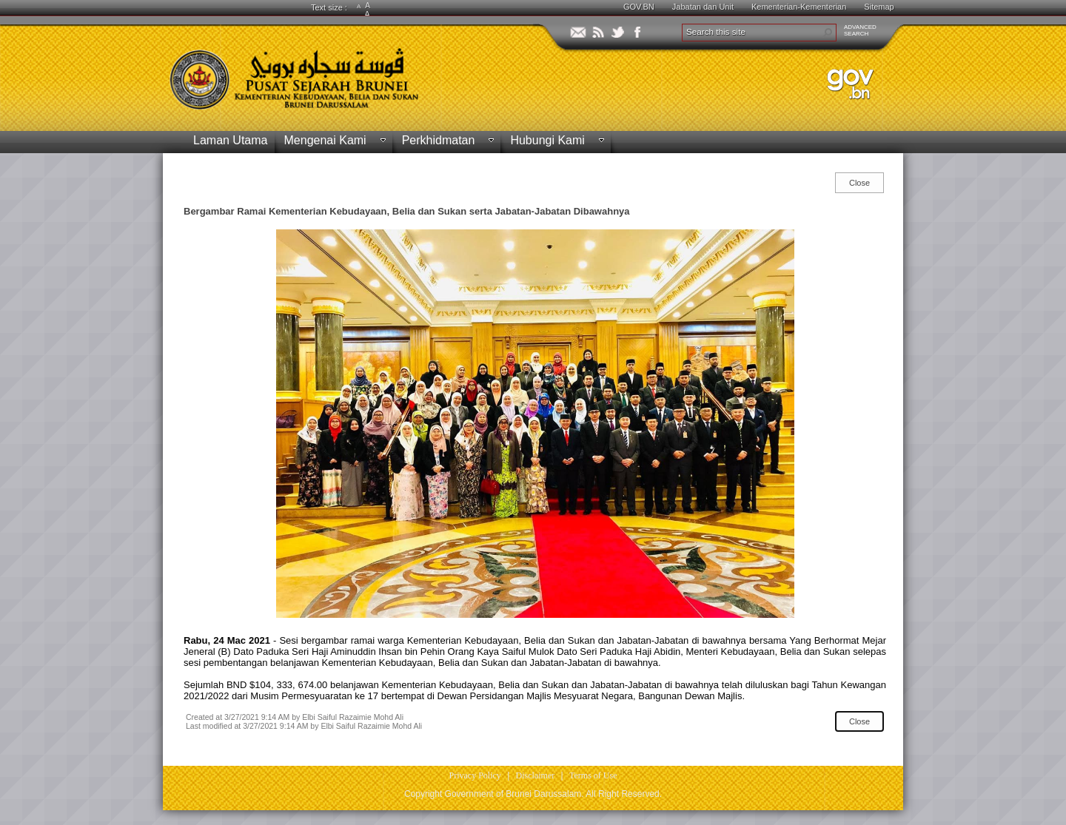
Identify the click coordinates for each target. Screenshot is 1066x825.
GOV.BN (638, 6)
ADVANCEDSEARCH (860, 30)
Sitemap (879, 6)
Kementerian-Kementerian (798, 6)
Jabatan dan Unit (703, 6)
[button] (827, 32)
